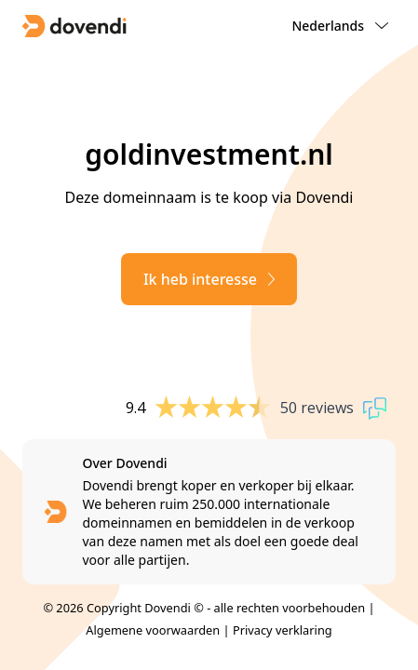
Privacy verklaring (282, 630)
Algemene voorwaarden (153, 630)
